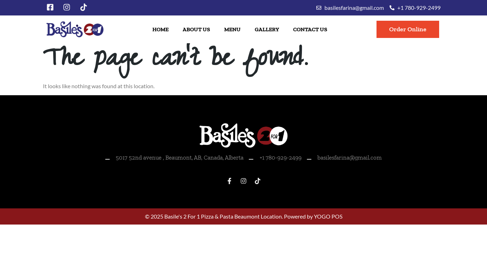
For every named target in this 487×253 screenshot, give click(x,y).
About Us (196, 29)
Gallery (267, 29)
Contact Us (310, 29)
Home (160, 29)
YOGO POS (328, 216)
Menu (232, 29)
